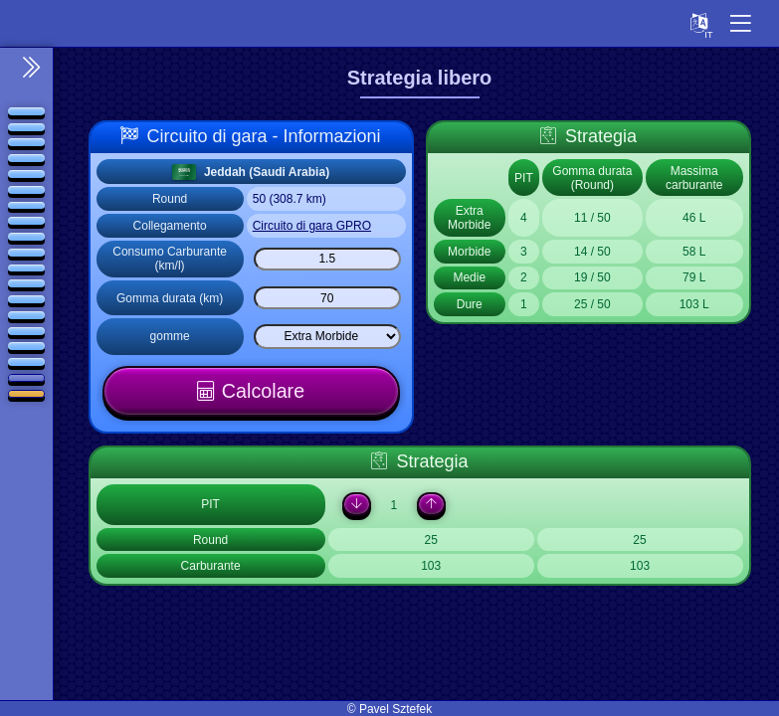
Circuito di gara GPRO (312, 226)
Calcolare (263, 391)
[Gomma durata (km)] (327, 297)
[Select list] (327, 336)
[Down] (353, 505)
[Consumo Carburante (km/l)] (327, 259)
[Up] (430, 505)
